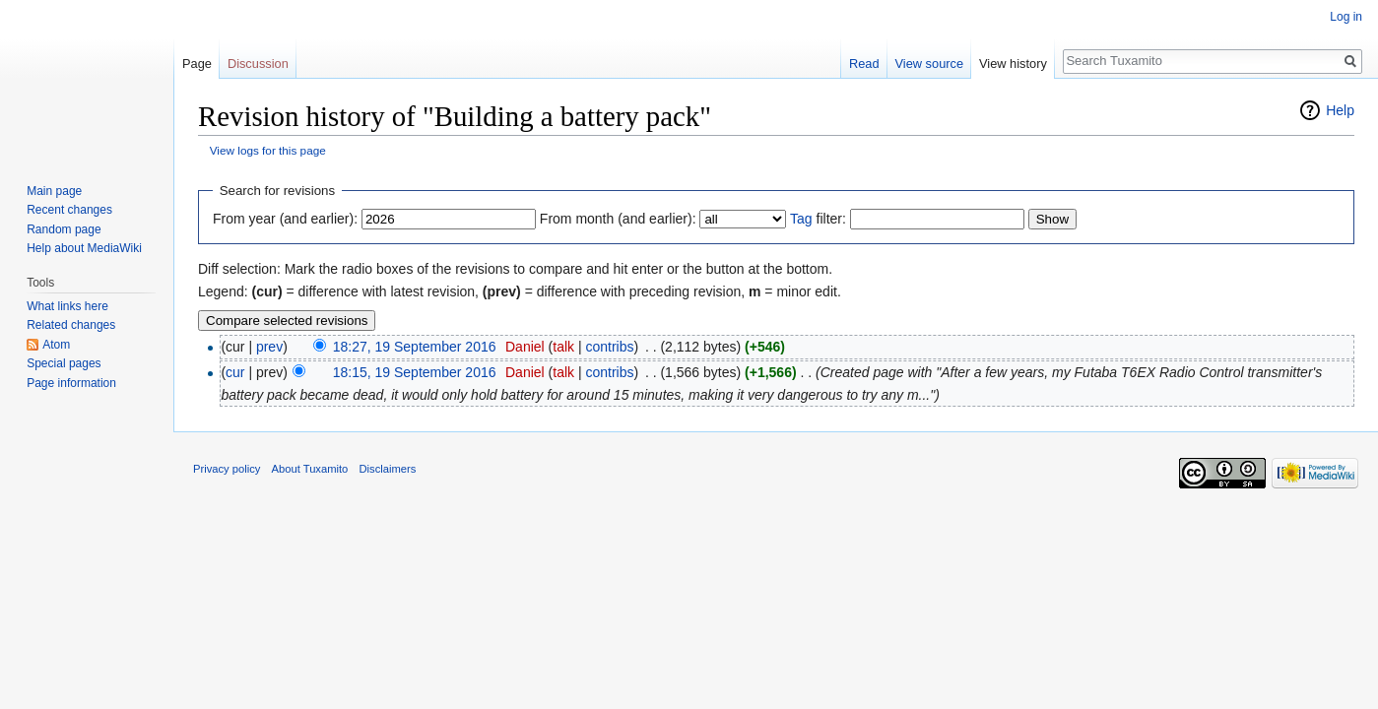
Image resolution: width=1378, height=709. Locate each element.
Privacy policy (226, 469)
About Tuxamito (310, 469)
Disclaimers (388, 469)
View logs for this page (268, 150)
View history (1013, 63)
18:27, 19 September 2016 (414, 346)
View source (929, 63)
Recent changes (69, 210)
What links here (67, 306)
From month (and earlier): (618, 218)
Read (864, 63)
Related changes (71, 325)
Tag (801, 218)
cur (235, 372)
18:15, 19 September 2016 (414, 372)
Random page (63, 229)
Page (197, 63)
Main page (54, 191)
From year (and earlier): (285, 218)
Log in (1346, 17)
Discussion (258, 63)
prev (269, 346)
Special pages (63, 363)
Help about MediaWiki (84, 248)
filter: (818, 218)
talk (563, 346)
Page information (71, 383)
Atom (56, 345)
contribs (609, 346)
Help (1340, 110)
